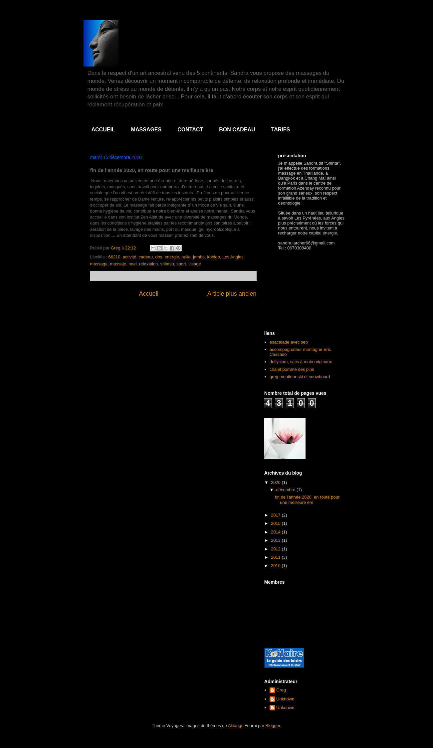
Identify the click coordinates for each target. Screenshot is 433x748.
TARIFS (280, 129)
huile (185, 256)
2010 (276, 565)
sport (181, 263)
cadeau (146, 256)
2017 (276, 515)
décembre (286, 489)
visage (194, 263)
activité (129, 256)
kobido (213, 256)
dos (158, 256)
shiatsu (167, 263)
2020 (276, 482)
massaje (118, 263)
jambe (199, 256)
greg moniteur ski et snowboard (300, 376)
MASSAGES (146, 129)
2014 (276, 531)
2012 (276, 548)
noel (132, 263)
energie (172, 256)
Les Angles (233, 256)
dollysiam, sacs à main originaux (301, 361)
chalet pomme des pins (292, 369)
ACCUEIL (103, 129)
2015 (276, 523)
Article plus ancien (232, 293)
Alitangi (235, 725)
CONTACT (190, 129)
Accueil (148, 293)
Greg (281, 689)
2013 (276, 540)
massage (99, 263)
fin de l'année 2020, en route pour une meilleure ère (307, 500)
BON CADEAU (237, 129)
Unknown (285, 698)
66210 (114, 256)
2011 (276, 557)
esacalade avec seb (289, 342)
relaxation (148, 263)
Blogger (273, 725)
